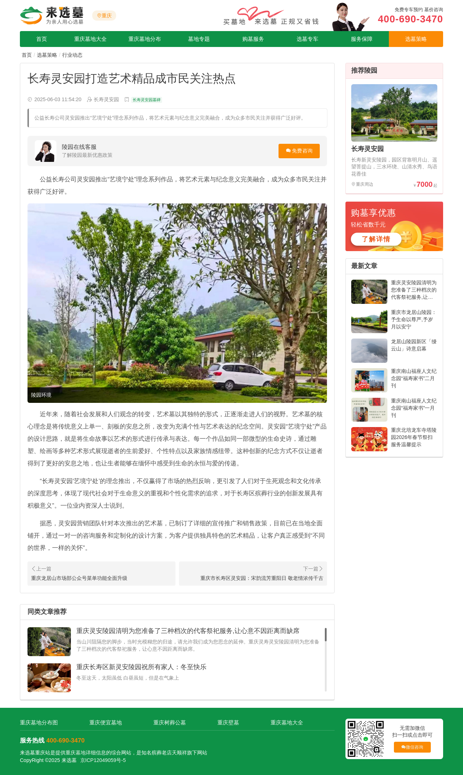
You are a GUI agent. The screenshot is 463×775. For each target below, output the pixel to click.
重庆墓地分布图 (39, 722)
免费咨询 (302, 151)
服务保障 (362, 39)
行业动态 (72, 55)
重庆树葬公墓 (169, 722)
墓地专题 (199, 39)
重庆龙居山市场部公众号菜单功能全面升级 (79, 578)
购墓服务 (253, 39)
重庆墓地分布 (144, 39)
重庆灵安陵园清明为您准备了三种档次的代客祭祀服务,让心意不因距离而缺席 (188, 630)
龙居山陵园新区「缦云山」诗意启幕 (414, 345)
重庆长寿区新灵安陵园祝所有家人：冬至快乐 (141, 667)
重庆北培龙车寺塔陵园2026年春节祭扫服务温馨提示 (414, 437)
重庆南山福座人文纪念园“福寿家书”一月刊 (414, 408)
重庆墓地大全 (90, 39)
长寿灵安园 (367, 148)
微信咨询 (412, 747)
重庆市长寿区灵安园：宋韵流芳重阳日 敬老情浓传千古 (261, 578)
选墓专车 (307, 39)
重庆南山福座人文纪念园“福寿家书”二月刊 (414, 378)
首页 (41, 39)
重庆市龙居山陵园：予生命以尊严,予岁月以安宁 (414, 319)
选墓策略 (416, 39)
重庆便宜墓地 (105, 722)
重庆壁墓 (228, 722)
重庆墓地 (75, 752)
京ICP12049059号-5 (103, 760)
